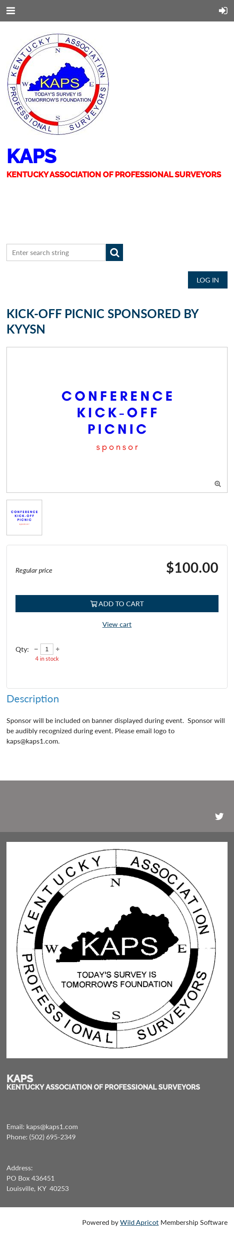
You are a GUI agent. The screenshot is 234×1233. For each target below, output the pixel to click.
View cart (117, 624)
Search (114, 252)
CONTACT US (36, 228)
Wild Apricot (139, 1222)
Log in (208, 280)
